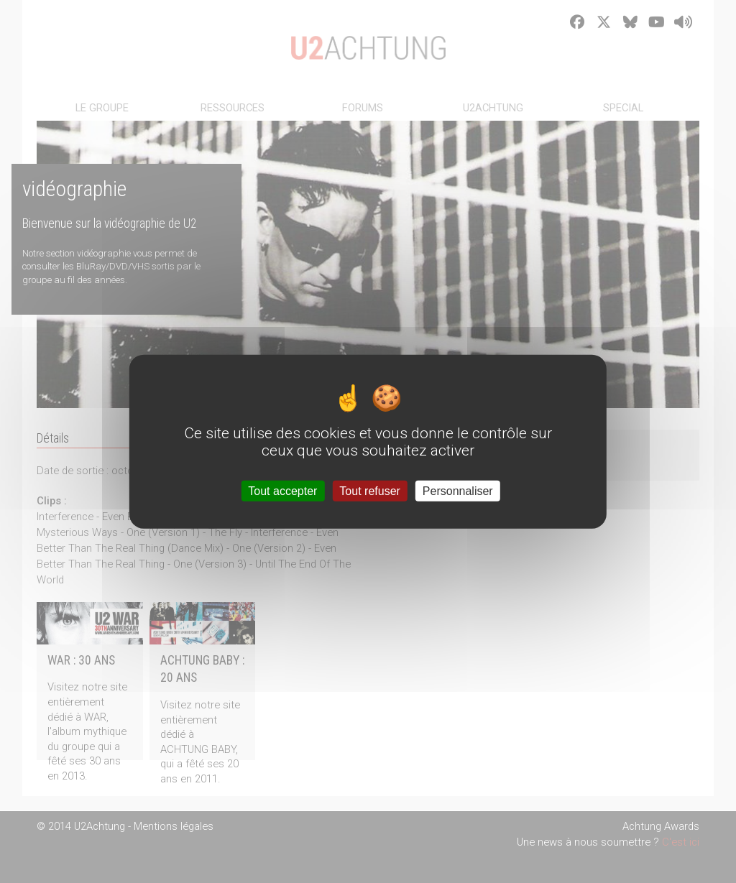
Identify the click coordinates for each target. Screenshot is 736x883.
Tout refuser (369, 491)
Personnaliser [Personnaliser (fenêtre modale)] (458, 491)
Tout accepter (282, 491)
